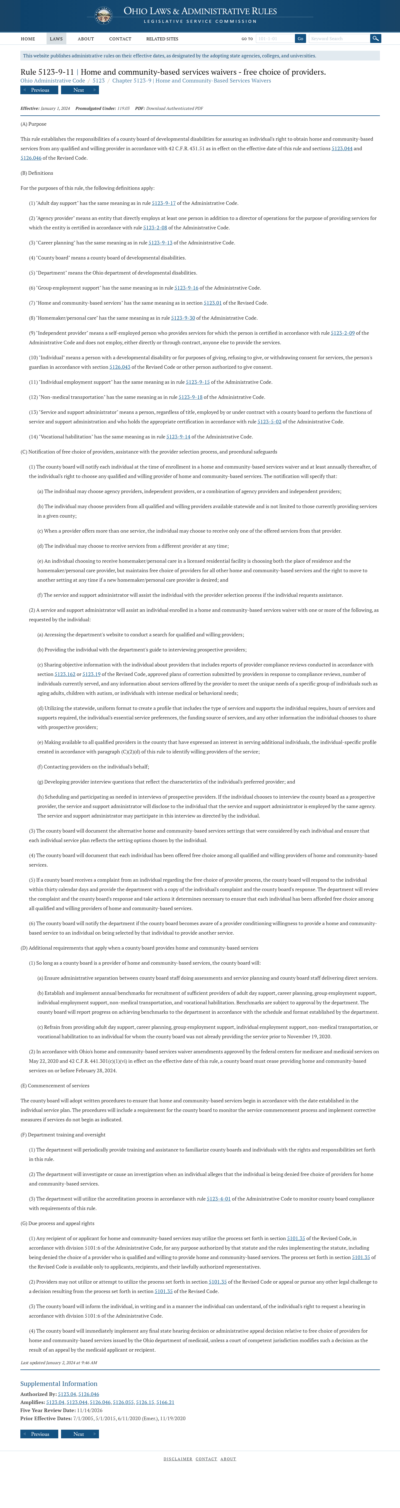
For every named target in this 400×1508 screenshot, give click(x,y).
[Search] (375, 38)
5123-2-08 (155, 227)
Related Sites (162, 39)
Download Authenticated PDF (174, 108)
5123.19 (92, 674)
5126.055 (123, 1402)
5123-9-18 (191, 397)
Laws (56, 39)
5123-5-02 (270, 421)
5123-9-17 (164, 203)
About (86, 39)
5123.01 (213, 302)
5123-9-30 (183, 317)
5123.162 (65, 674)
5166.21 (165, 1402)
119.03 (123, 108)
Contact (120, 39)
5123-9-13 (161, 242)
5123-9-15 (198, 382)
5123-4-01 (219, 1198)
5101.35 (296, 1238)
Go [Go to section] (300, 38)
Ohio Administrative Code (52, 80)
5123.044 (342, 148)
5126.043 (120, 366)
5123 (99, 80)
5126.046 (31, 157)
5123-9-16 (186, 287)
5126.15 (145, 1402)
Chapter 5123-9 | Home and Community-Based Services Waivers (191, 80)
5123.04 (67, 1394)
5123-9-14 (178, 436)
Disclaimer (178, 1458)
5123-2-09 (343, 332)
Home (28, 39)
